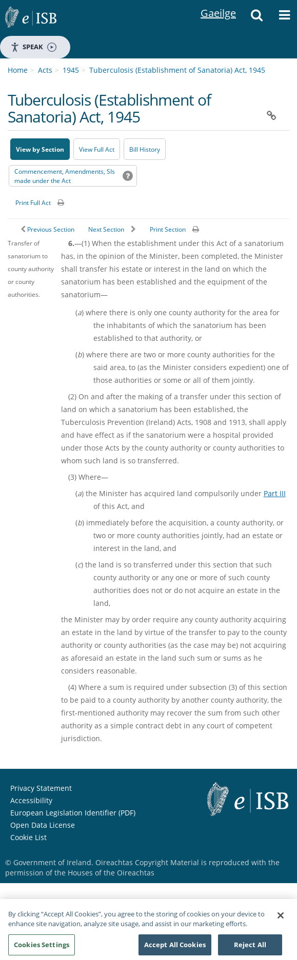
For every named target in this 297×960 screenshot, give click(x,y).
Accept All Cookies (175, 948)
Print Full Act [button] (33, 202)
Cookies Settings (41, 948)
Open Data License (42, 825)
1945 (71, 70)
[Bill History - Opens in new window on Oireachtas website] (145, 149)
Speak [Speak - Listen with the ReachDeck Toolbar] (33, 47)
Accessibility (31, 800)
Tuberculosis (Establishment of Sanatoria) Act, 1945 (177, 70)
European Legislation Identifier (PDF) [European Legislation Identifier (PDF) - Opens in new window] (72, 813)
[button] (256, 18)
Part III (275, 493)
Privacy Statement (41, 788)
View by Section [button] (40, 149)
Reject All (250, 948)
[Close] (280, 919)
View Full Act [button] (96, 149)
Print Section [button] (168, 229)
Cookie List (28, 837)
